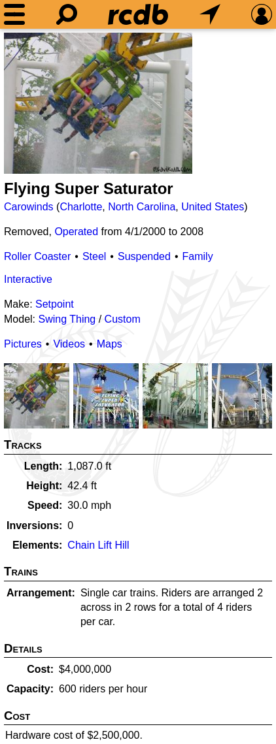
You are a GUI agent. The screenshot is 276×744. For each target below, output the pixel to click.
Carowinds (29, 206)
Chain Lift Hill (98, 545)
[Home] (138, 14)
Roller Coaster (37, 256)
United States (212, 206)
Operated (76, 231)
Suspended (144, 256)
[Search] (66, 14)
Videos (69, 343)
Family (197, 256)
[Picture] (98, 103)
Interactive (28, 279)
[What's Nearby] (209, 14)
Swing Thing (66, 319)
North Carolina (141, 206)
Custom (123, 319)
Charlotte (81, 206)
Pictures (23, 343)
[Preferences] (261, 14)
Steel (94, 256)
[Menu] (14, 14)
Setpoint (54, 304)
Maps (109, 343)
